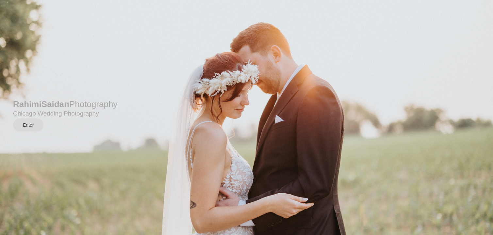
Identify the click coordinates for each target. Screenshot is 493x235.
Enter (28, 125)
